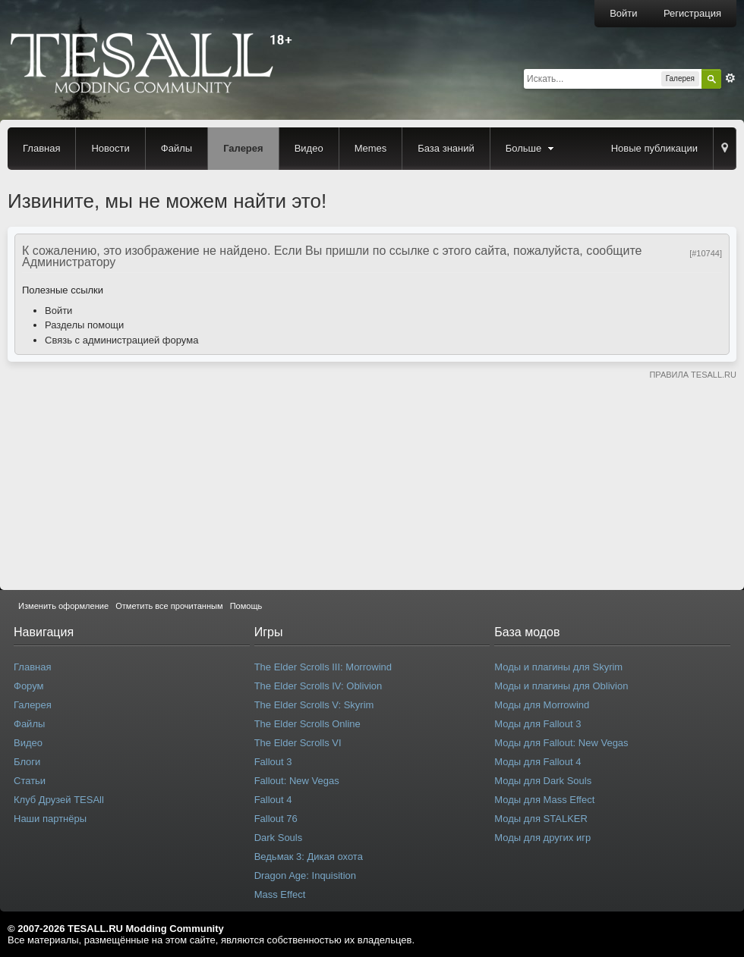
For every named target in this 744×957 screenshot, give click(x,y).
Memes (371, 148)
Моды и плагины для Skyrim (558, 667)
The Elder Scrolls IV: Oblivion (318, 686)
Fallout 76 (276, 818)
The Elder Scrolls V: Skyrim (314, 705)
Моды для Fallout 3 (537, 724)
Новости (110, 148)
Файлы (176, 148)
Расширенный (730, 78)
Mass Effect (280, 894)
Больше (531, 148)
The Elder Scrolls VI (298, 742)
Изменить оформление (63, 605)
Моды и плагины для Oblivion (561, 686)
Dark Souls (278, 837)
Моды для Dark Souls (542, 780)
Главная (41, 148)
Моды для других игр (542, 837)
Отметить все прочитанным (168, 605)
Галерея (243, 148)
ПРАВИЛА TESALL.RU (692, 374)
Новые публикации (654, 148)
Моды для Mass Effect (544, 799)
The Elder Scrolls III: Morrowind (323, 667)
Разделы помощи (84, 325)
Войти (623, 13)
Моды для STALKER (541, 818)
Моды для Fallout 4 (537, 761)
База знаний (446, 148)
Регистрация (692, 13)
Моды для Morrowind (541, 705)
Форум (29, 686)
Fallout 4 (273, 799)
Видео (309, 148)
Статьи (30, 780)
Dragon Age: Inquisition (305, 875)
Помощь (246, 605)
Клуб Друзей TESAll (59, 799)
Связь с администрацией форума (121, 340)
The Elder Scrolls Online (307, 724)
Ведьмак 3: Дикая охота (308, 856)
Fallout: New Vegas (296, 780)
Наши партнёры (50, 818)
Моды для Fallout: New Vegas (561, 742)
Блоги (27, 761)
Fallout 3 (273, 761)
